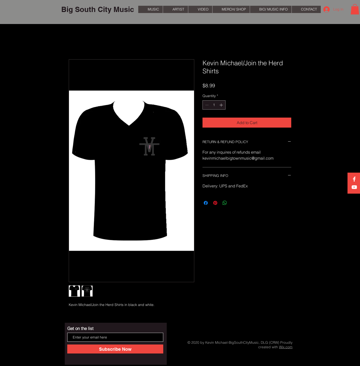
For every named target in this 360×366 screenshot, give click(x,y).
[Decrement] (206, 105)
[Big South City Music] (98, 9)
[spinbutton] (214, 105)
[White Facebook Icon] (354, 179)
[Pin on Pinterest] (215, 203)
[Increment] (221, 105)
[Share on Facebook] (206, 203)
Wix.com (285, 347)
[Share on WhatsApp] (225, 203)
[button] (354, 9)
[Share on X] (234, 203)
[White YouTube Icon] (354, 187)
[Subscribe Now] (115, 348)
